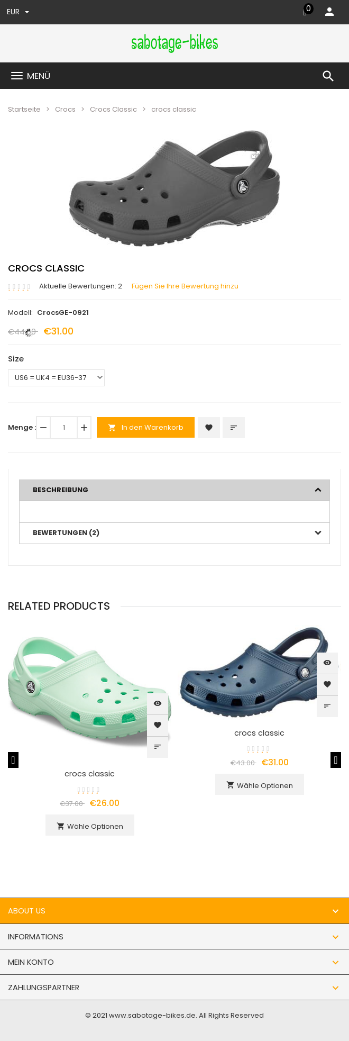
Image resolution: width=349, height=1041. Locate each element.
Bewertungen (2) (66, 533)
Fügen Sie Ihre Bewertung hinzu (185, 286)
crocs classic (90, 773)
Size (16, 358)
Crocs (65, 109)
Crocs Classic (113, 109)
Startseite (24, 109)
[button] (255, 154)
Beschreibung (60, 490)
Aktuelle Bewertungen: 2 (80, 286)
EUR (18, 11)
